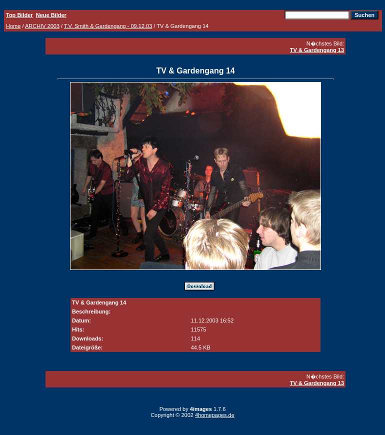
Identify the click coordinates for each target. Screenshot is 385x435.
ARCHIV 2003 (42, 26)
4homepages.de (214, 415)
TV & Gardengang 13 (317, 50)
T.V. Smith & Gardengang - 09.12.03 (108, 26)
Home (13, 26)
